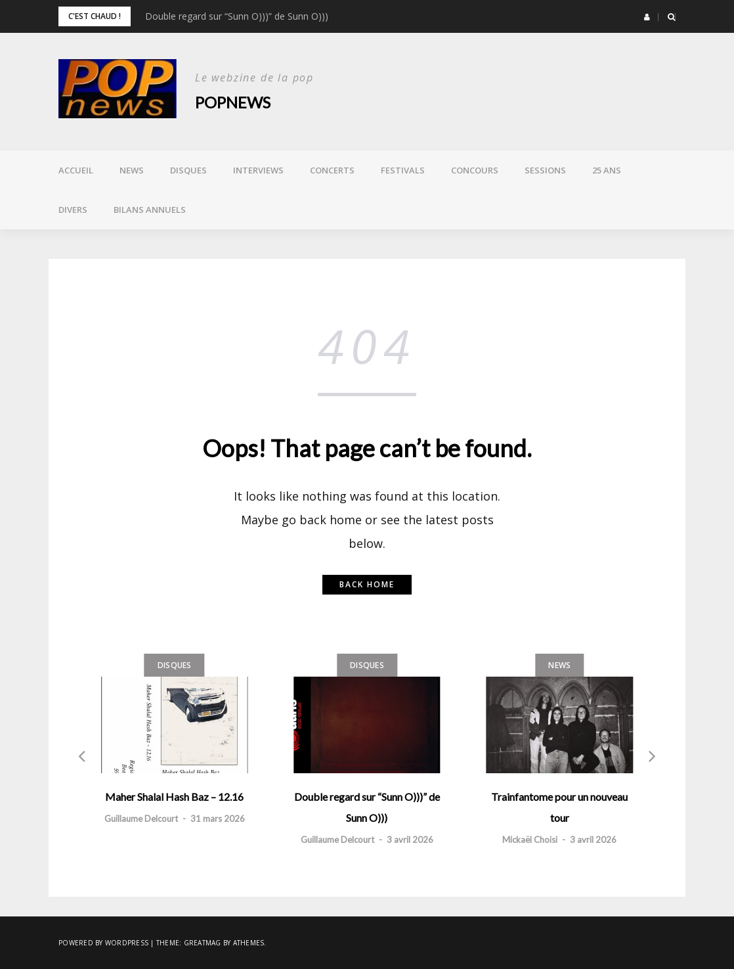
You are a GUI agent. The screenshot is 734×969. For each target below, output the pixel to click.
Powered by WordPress (103, 942)
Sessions (545, 170)
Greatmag (202, 942)
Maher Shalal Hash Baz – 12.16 (174, 796)
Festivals (403, 170)
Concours (474, 170)
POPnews (232, 102)
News (131, 170)
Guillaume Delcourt (141, 818)
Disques (188, 170)
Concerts (332, 170)
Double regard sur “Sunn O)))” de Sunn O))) (236, 16)
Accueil (75, 170)
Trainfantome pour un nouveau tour (559, 807)
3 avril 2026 (410, 839)
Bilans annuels (150, 209)
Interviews (258, 170)
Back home (367, 584)
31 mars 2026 (217, 818)
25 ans (606, 170)
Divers (72, 209)
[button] (647, 17)
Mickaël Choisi (529, 839)
